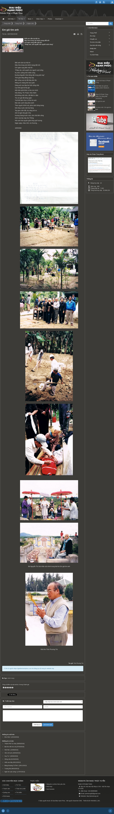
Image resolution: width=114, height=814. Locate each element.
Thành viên (6, 788)
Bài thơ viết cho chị (10, 746)
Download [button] (59, 19)
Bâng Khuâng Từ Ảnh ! (11, 765)
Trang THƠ (93, 33)
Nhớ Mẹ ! (7, 750)
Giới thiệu (6, 785)
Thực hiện (34, 781)
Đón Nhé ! (8, 737)
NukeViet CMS (77, 801)
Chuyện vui (93, 39)
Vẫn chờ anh (8, 753)
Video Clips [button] (40, 19)
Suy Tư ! (7, 756)
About (92, 51)
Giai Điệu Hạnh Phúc (58, 801)
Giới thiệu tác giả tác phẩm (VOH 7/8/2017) (102, 87)
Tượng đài (8, 768)
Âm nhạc (92, 36)
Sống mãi (7, 759)
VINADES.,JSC (95, 801)
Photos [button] (50, 19)
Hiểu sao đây (9, 762)
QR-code (4, 801)
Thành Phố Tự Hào (10, 743)
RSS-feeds (6, 796)
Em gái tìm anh (100, 101)
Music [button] (30, 19)
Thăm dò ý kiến (21, 788)
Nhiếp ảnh (93, 48)
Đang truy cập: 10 (16, 801)
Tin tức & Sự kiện (95, 42)
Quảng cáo (6, 792)
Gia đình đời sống (95, 45)
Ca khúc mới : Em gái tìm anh (103, 108)
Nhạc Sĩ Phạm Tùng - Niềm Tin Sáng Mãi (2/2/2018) (102, 96)
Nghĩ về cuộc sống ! (11, 772)
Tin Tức (18, 785)
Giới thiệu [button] (11, 19)
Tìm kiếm (19, 792)
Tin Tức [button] (21, 19)
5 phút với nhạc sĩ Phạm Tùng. (103, 81)
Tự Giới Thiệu (94, 55)
